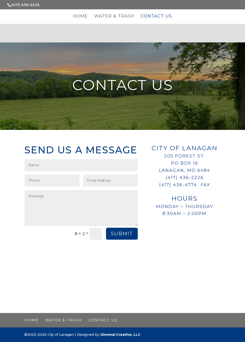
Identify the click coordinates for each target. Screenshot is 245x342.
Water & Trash (114, 16)
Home (80, 16)
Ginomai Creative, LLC (120, 334)
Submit (122, 234)
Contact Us (156, 16)
